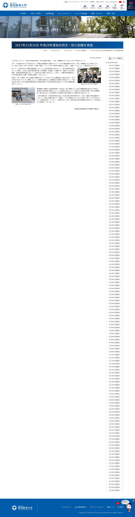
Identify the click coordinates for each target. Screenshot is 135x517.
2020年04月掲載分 (114, 270)
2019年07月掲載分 (114, 297)
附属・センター (97, 13)
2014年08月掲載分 (114, 475)
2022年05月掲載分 (114, 195)
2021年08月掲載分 (114, 222)
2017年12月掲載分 (81, 50)
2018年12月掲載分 (114, 318)
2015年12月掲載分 (114, 427)
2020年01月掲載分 (114, 279)
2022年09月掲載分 (114, 183)
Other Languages (110, 2)
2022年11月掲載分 (114, 177)
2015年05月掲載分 (114, 448)
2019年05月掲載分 (114, 303)
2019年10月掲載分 (114, 288)
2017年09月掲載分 (114, 364)
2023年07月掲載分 (114, 153)
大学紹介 (23, 13)
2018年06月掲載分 (114, 336)
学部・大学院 (36, 13)
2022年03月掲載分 (114, 201)
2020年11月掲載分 (114, 249)
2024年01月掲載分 (114, 135)
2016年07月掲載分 (114, 406)
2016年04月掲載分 (114, 415)
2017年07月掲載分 (114, 370)
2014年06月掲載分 (114, 481)
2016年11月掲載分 (114, 394)
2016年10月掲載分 (114, 397)
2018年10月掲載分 (114, 324)
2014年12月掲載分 (114, 463)
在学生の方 (93, 8)
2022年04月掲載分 (114, 198)
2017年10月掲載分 (114, 361)
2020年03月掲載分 (114, 273)
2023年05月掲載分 (114, 159)
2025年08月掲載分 (114, 77)
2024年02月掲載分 (114, 132)
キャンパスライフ (64, 13)
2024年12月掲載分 (114, 101)
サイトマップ (84, 2)
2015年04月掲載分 (114, 451)
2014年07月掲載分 (114, 478)
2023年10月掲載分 (114, 144)
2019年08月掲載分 (114, 294)
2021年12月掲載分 (114, 210)
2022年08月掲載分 (114, 186)
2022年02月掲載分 (114, 204)
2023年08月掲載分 (114, 150)
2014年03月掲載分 (114, 490)
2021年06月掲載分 (114, 228)
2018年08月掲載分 (114, 330)
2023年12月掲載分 (114, 138)
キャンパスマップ (74, 2)
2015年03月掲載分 (114, 454)
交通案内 (92, 2)
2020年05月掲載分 (114, 267)
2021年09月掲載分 (114, 219)
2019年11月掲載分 (114, 285)
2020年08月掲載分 (114, 258)
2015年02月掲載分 (114, 457)
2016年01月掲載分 (114, 424)
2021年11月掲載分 (114, 213)
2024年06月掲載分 (114, 119)
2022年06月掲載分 (114, 192)
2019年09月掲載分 (114, 291)
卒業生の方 (100, 8)
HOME (45, 50)
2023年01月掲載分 (114, 171)
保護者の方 (107, 8)
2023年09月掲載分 (114, 147)
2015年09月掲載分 (114, 436)
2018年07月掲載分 (114, 333)
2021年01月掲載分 (114, 243)
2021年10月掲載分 (114, 216)
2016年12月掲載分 (114, 391)
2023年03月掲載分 (114, 165)
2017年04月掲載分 (114, 379)
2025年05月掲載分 (114, 86)
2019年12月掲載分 (114, 282)
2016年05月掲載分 (114, 412)
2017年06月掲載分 (114, 373)
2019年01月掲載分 (114, 315)
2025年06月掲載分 (114, 83)
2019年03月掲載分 (114, 309)
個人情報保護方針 (80, 507)
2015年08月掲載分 (114, 439)
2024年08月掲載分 (114, 113)
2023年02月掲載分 (114, 168)
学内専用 (120, 507)
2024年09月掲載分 (114, 110)
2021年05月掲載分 (114, 231)
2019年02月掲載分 (114, 312)
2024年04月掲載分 (114, 125)
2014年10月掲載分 (114, 469)
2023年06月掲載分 (114, 156)
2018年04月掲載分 (114, 342)
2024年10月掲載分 (114, 107)
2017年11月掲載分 (114, 357)
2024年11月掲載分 (114, 104)
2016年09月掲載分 (114, 400)
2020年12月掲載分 (114, 246)
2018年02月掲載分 (114, 348)
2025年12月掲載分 (114, 65)
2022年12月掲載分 (114, 174)
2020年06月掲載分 (114, 264)
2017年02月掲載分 (114, 385)
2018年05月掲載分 (114, 339)
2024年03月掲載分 (114, 128)
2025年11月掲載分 (114, 68)
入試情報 (49, 13)
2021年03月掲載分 (114, 237)
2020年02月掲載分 (114, 276)
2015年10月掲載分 (114, 433)
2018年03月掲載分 (114, 345)
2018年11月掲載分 (114, 321)
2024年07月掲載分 (114, 116)
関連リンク (110, 507)
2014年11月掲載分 (114, 466)
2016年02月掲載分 (114, 421)
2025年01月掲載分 (114, 98)
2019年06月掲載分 (114, 300)
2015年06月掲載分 (114, 445)
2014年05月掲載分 (114, 484)
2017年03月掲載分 (114, 382)
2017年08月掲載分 (114, 367)
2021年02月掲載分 (114, 240)
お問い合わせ (100, 2)
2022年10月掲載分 (114, 180)
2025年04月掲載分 (114, 89)
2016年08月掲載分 (114, 403)
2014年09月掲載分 (114, 472)
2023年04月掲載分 (114, 162)
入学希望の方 (85, 8)
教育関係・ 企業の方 (115, 8)
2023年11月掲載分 (114, 141)
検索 (66, 2)
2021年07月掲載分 (114, 225)
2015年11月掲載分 (114, 430)
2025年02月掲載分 (114, 95)
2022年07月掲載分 (114, 189)
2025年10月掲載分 (114, 71)
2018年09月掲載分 (114, 327)
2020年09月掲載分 (114, 255)
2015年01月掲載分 (114, 460)
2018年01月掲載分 (114, 351)
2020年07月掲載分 (114, 261)
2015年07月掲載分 (114, 442)
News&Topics (55, 50)
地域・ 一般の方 (122, 8)
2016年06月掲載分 (114, 409)
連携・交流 (111, 13)
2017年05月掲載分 (114, 376)
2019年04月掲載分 (114, 306)
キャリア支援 (81, 13)
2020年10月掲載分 (114, 252)
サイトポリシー (66, 507)
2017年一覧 (67, 50)
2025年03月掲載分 (114, 92)
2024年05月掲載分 (114, 122)
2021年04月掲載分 (114, 234)
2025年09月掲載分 (114, 74)
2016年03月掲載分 (114, 418)
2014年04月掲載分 (114, 487)
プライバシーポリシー (96, 507)
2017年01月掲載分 (114, 388)
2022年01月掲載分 (114, 207)
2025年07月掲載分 (114, 80)
